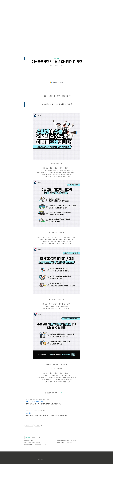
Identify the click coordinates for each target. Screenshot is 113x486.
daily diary (56, 80)
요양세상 (28, 435)
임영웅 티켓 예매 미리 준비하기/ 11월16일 (65, 462)
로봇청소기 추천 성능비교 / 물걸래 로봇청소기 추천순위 (34, 466)
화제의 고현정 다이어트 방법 (29, 462)
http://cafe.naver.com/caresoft (34, 432)
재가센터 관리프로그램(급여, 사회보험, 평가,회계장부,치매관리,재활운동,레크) (46, 437)
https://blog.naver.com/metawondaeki (36, 421)
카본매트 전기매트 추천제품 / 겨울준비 (64, 464)
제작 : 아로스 (40, 481)
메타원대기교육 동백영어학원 (35, 424)
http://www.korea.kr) (64, 415)
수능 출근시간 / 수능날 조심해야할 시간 (56, 84)
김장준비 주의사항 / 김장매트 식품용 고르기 (32, 464)
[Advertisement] (56, 15)
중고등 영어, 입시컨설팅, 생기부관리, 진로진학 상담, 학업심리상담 (43, 426)
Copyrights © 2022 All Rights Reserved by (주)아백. (65, 481)
